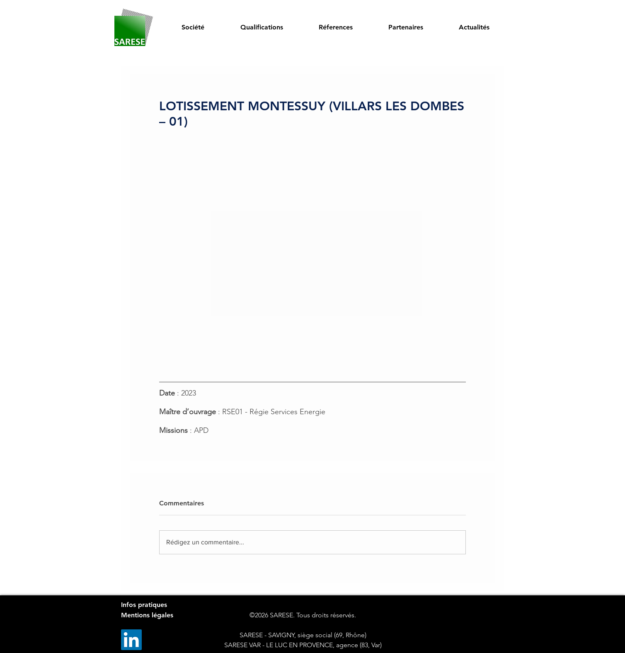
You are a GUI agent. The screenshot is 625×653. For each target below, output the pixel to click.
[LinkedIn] (131, 639)
